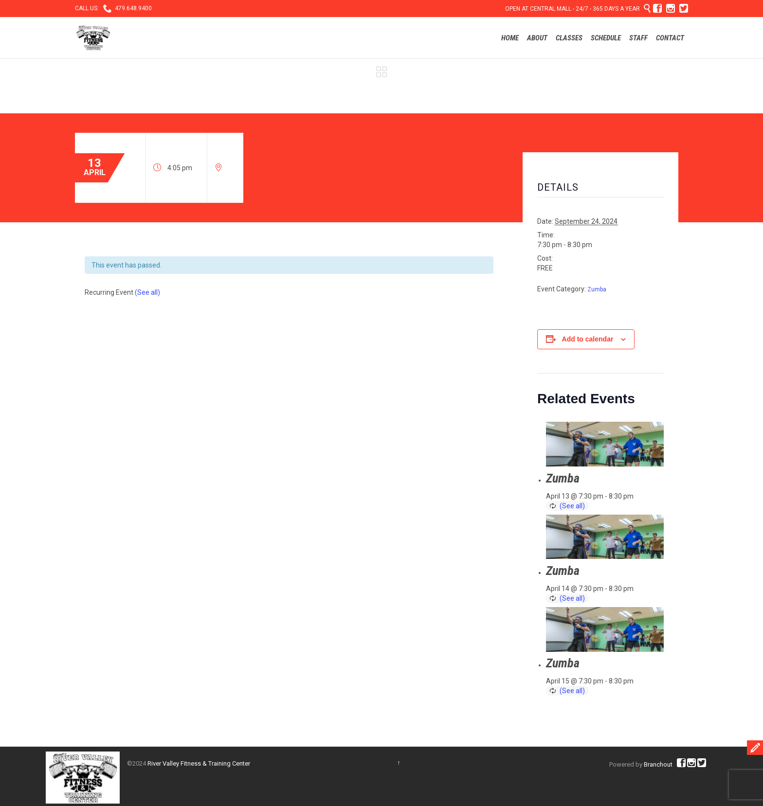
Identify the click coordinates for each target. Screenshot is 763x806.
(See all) (147, 292)
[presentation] (605, 444)
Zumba (596, 289)
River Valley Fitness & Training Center (198, 763)
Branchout (658, 764)
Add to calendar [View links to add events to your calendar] (588, 339)
